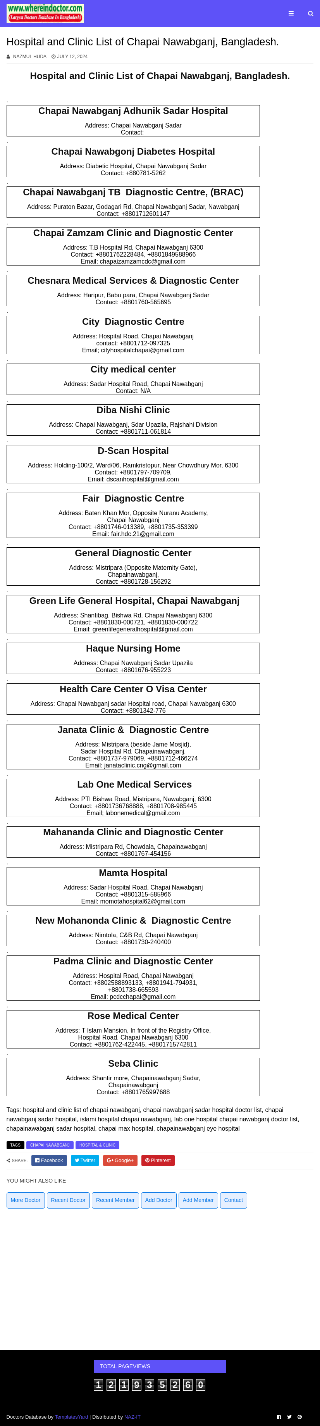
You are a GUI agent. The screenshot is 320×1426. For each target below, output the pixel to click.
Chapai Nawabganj (50, 1145)
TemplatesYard (71, 1417)
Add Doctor (158, 1200)
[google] (120, 1160)
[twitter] (85, 1160)
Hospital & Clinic (97, 1145)
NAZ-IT (132, 1417)
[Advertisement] (160, 1276)
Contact (233, 1200)
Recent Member (115, 1200)
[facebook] (49, 1160)
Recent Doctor (68, 1200)
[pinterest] (157, 1160)
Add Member (198, 1200)
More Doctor (26, 1200)
